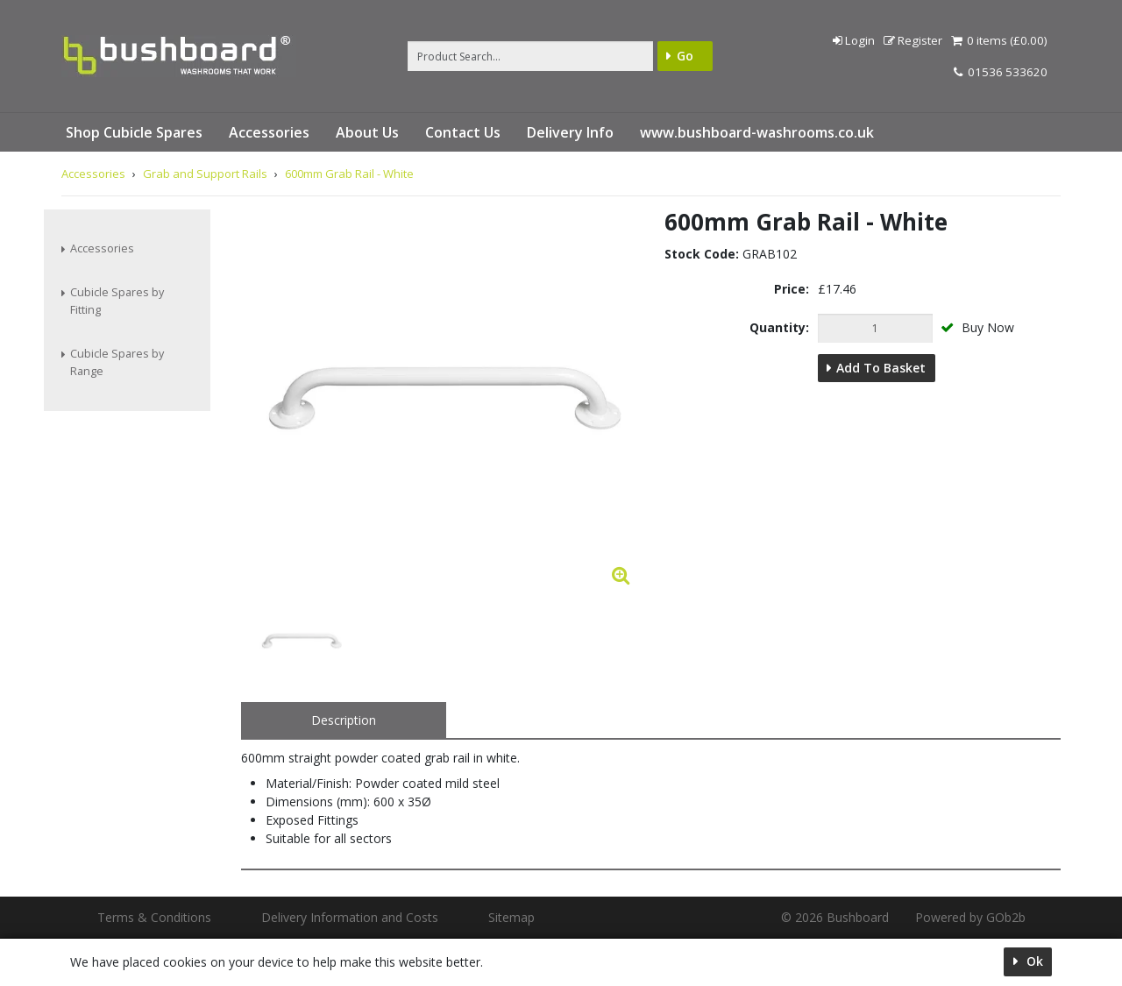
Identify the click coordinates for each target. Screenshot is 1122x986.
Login (854, 40)
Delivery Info (570, 132)
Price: (791, 288)
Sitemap (511, 917)
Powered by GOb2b (970, 917)
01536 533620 (1000, 72)
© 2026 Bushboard (835, 917)
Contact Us (463, 132)
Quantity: (779, 327)
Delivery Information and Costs (349, 917)
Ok (1033, 961)
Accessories (269, 132)
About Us (367, 132)
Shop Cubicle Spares (134, 132)
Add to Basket (881, 367)
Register (913, 40)
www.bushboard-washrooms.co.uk (757, 132)
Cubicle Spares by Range (117, 362)
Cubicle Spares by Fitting (117, 301)
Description (343, 720)
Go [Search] (685, 55)
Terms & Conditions (154, 917)
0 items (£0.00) (999, 40)
